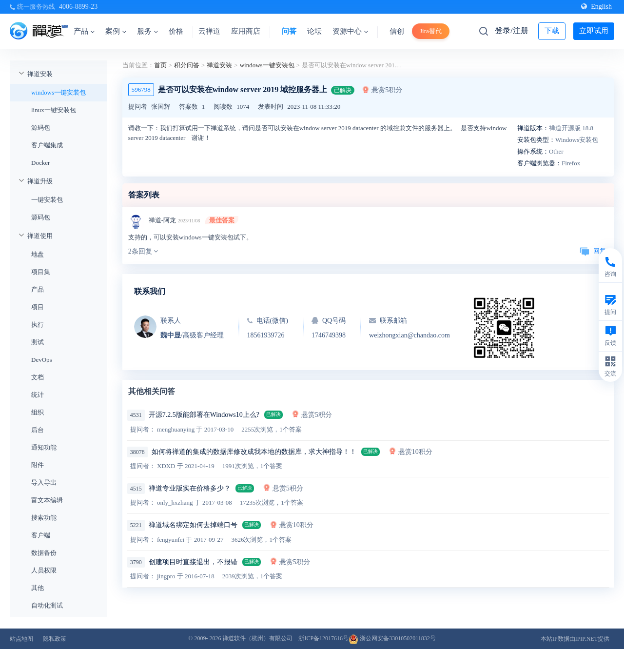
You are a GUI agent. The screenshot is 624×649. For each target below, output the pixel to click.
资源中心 (350, 31)
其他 (37, 587)
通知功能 (44, 447)
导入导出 (44, 482)
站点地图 (21, 638)
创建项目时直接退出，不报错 (193, 562)
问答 (289, 31)
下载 (552, 31)
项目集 (40, 271)
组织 (37, 412)
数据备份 (44, 552)
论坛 (314, 31)
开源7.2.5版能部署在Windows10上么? (204, 414)
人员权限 (44, 570)
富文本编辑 (47, 500)
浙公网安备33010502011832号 (392, 638)
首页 (160, 65)
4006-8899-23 (78, 6)
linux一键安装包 (53, 110)
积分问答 (186, 65)
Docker (40, 162)
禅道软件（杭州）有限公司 (257, 638)
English (596, 6)
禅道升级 (40, 181)
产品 (84, 31)
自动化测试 (47, 605)
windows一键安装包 (58, 92)
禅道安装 (40, 74)
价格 (176, 31)
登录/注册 (511, 30)
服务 (147, 31)
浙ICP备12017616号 (323, 638)
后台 (37, 429)
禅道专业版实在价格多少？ (190, 488)
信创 (397, 31)
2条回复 (143, 251)
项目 (37, 307)
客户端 (40, 535)
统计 (37, 394)
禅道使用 (40, 235)
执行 (37, 324)
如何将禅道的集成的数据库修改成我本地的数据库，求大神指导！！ (254, 451)
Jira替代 (431, 31)
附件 (37, 465)
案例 (115, 31)
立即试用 (593, 31)
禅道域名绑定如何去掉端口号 (193, 525)
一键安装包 (47, 199)
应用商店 (245, 31)
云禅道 (209, 31)
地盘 (37, 254)
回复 (593, 251)
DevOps (41, 359)
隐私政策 (54, 638)
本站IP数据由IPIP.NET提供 (575, 638)
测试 (37, 342)
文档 (37, 377)
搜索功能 (44, 517)
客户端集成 (47, 145)
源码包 (40, 127)
